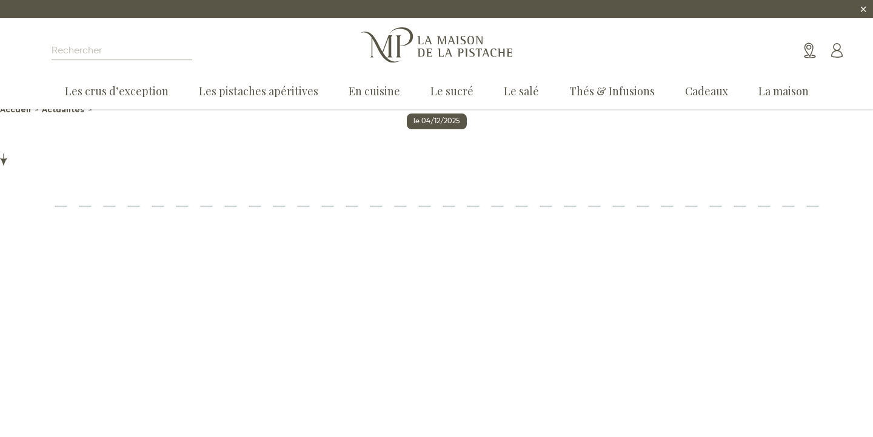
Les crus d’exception (117, 91)
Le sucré (451, 91)
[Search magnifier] (215, 50)
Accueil (16, 109)
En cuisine (374, 91)
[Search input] (122, 51)
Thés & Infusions (612, 91)
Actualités (64, 109)
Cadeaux (706, 91)
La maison (783, 91)
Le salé (521, 91)
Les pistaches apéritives (258, 91)
